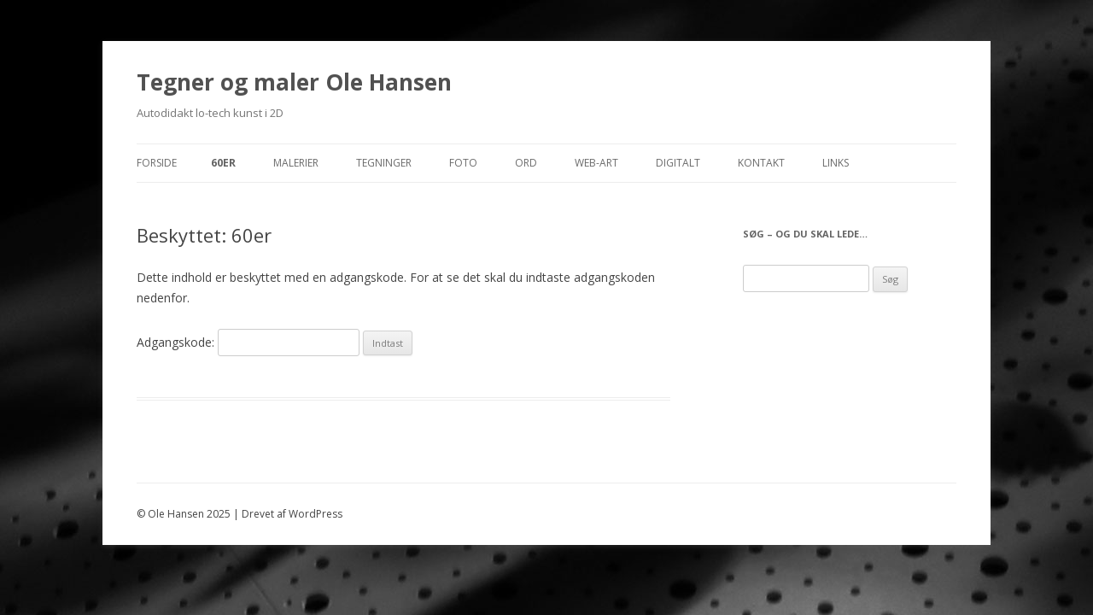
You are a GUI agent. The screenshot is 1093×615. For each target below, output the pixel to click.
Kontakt (761, 162)
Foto (463, 162)
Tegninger (384, 162)
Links (835, 162)
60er (223, 162)
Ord (526, 162)
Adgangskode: (248, 342)
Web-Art (596, 162)
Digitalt (678, 162)
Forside (157, 162)
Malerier (296, 162)
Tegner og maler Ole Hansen (294, 82)
